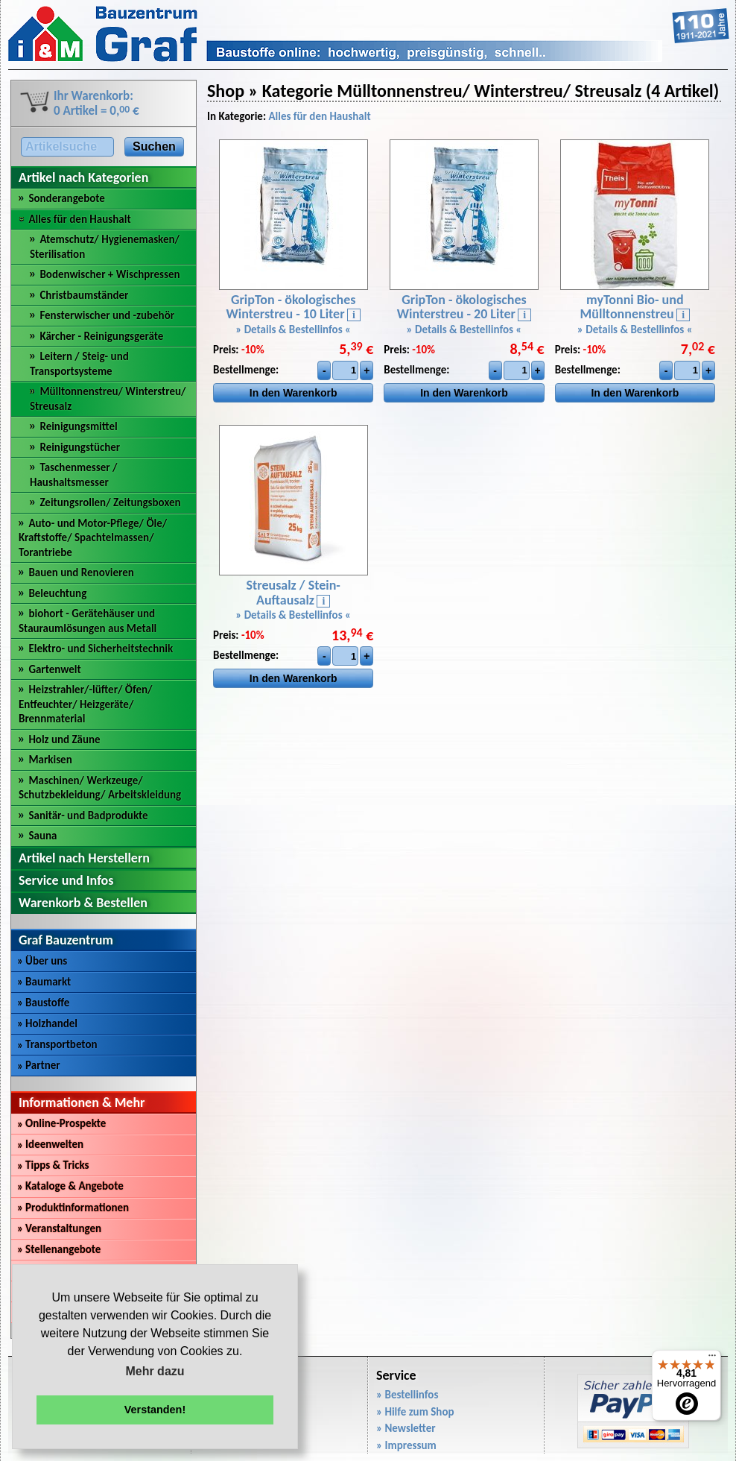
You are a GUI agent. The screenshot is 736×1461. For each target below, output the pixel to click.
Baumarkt (44, 981)
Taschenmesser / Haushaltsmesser (73, 475)
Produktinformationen (73, 1207)
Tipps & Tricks (53, 1165)
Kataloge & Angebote (70, 1186)
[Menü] (712, 1359)
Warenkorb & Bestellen (83, 902)
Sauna (42, 835)
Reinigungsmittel (78, 426)
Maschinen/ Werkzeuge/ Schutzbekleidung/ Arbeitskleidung (100, 788)
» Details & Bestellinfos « (293, 329)
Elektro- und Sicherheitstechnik (100, 648)
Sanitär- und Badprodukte (87, 815)
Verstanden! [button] (154, 1410)
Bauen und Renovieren (80, 572)
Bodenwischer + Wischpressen (109, 274)
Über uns (42, 961)
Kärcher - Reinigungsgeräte (101, 336)
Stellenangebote (59, 1249)
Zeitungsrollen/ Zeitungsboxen (109, 502)
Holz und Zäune (64, 739)
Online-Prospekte (61, 1123)
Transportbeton (57, 1044)
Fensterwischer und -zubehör (106, 315)
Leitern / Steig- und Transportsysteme (79, 364)
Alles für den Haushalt (79, 219)
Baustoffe (43, 1002)
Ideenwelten (50, 1144)
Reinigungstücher (79, 447)
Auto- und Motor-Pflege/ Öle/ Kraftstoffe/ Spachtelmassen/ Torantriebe (93, 538)
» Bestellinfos (407, 1394)
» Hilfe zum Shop (415, 1412)
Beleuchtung (57, 593)
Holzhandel (47, 1023)
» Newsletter (406, 1428)
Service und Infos (66, 880)
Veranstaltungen (59, 1228)
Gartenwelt (54, 669)
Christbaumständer (83, 295)
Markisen (50, 759)
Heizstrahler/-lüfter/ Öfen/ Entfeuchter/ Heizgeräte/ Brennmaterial (86, 704)
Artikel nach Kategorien (83, 177)
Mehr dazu (154, 1371)
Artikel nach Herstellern (84, 858)
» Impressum (406, 1445)
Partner (38, 1065)
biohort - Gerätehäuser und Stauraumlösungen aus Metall (87, 621)
